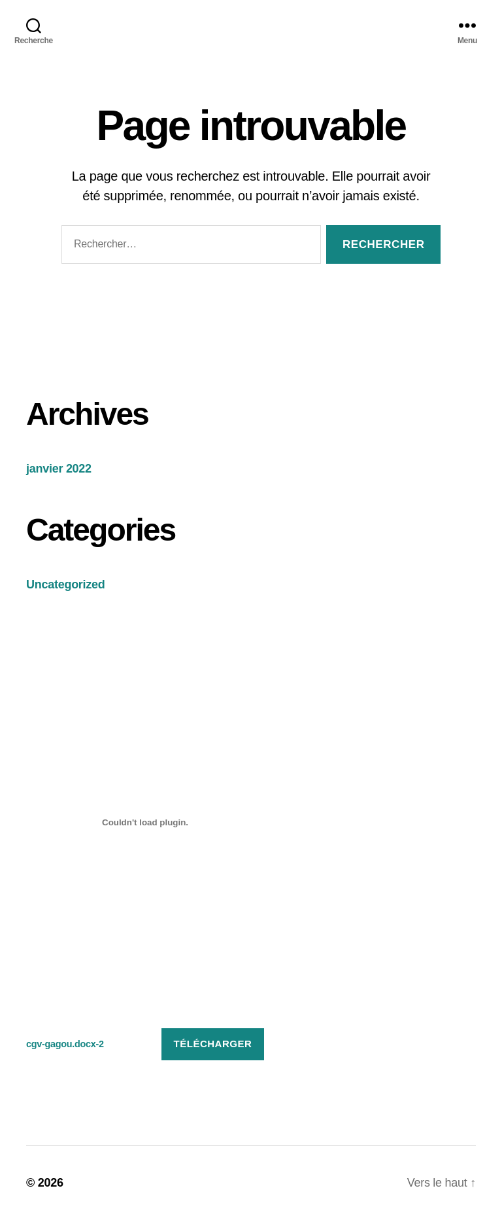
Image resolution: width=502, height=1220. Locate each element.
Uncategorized (65, 584)
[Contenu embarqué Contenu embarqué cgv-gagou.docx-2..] (145, 822)
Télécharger (213, 1043)
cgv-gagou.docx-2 (65, 1044)
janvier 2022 (59, 468)
